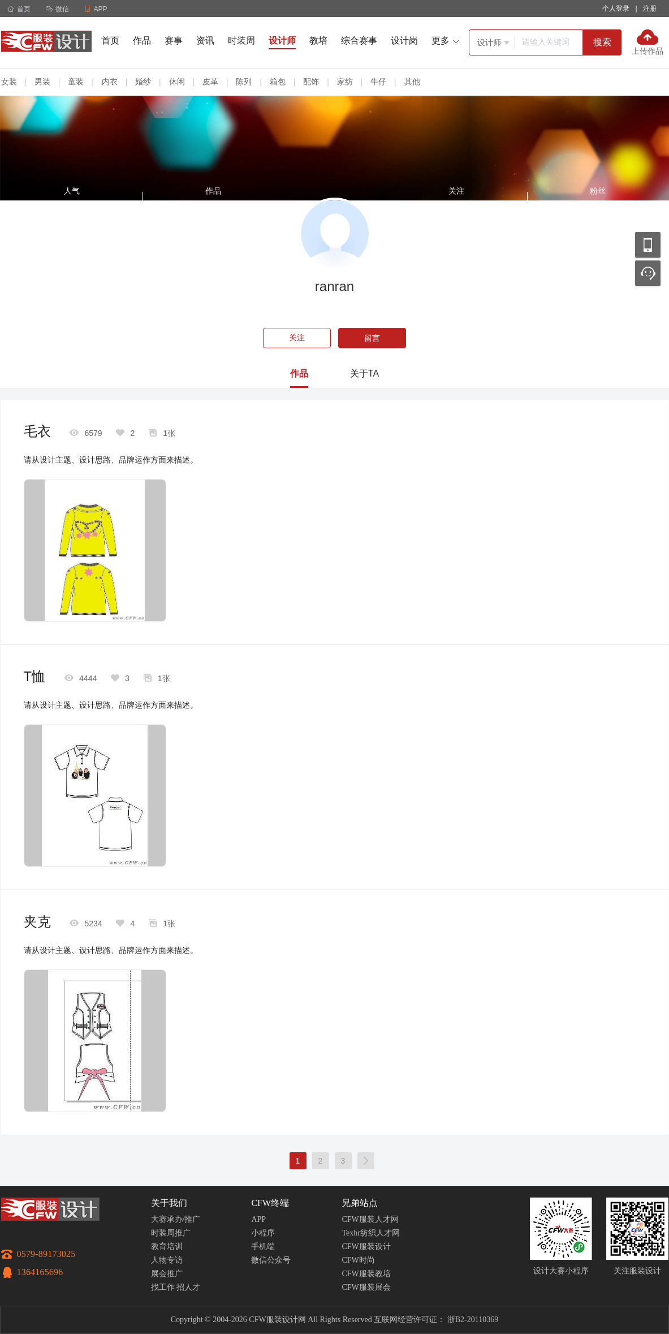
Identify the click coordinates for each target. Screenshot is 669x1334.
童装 (76, 81)
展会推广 (167, 1273)
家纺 (345, 81)
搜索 (602, 42)
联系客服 (648, 273)
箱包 (278, 81)
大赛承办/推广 (176, 1219)
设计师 (282, 40)
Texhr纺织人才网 (370, 1233)
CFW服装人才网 (370, 1219)
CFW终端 (270, 1203)
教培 (318, 40)
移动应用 (648, 245)
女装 (9, 81)
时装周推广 (171, 1233)
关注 (297, 338)
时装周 (241, 40)
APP (258, 1219)
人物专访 (167, 1260)
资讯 (205, 40)
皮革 (210, 81)
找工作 (163, 1287)
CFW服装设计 (366, 1246)
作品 (142, 40)
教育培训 (167, 1246)
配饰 (311, 81)
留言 (372, 338)
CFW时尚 (358, 1260)
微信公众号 (271, 1260)
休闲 (177, 81)
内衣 (110, 81)
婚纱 (143, 81)
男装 (42, 81)
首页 (19, 9)
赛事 (174, 40)
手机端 (263, 1246)
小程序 (263, 1233)
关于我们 (169, 1203)
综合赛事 (359, 40)
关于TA (364, 373)
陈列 (244, 81)
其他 (412, 81)
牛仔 (378, 81)
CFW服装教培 (366, 1273)
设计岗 (404, 40)
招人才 (188, 1287)
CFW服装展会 (366, 1287)
